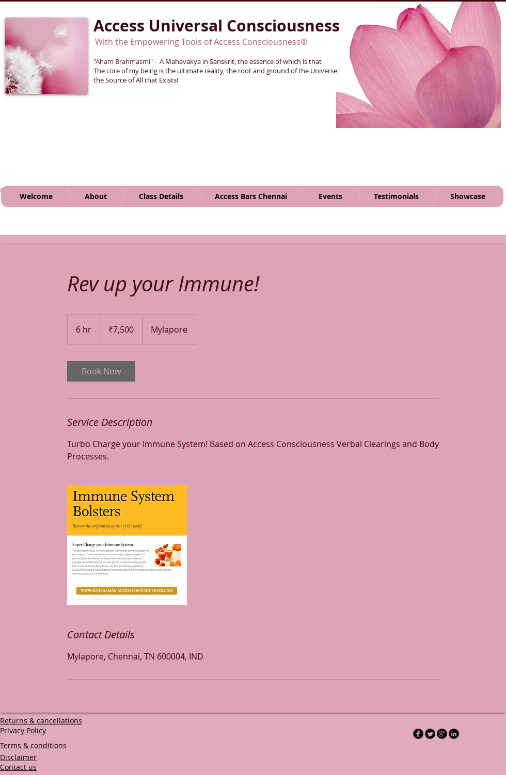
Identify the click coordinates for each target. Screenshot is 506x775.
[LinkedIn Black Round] (454, 734)
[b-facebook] (418, 734)
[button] (418, 64)
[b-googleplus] (442, 734)
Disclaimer (18, 757)
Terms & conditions (33, 745)
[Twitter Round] (430, 734)
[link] (101, 371)
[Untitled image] (127, 545)
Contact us (18, 767)
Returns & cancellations (41, 720)
